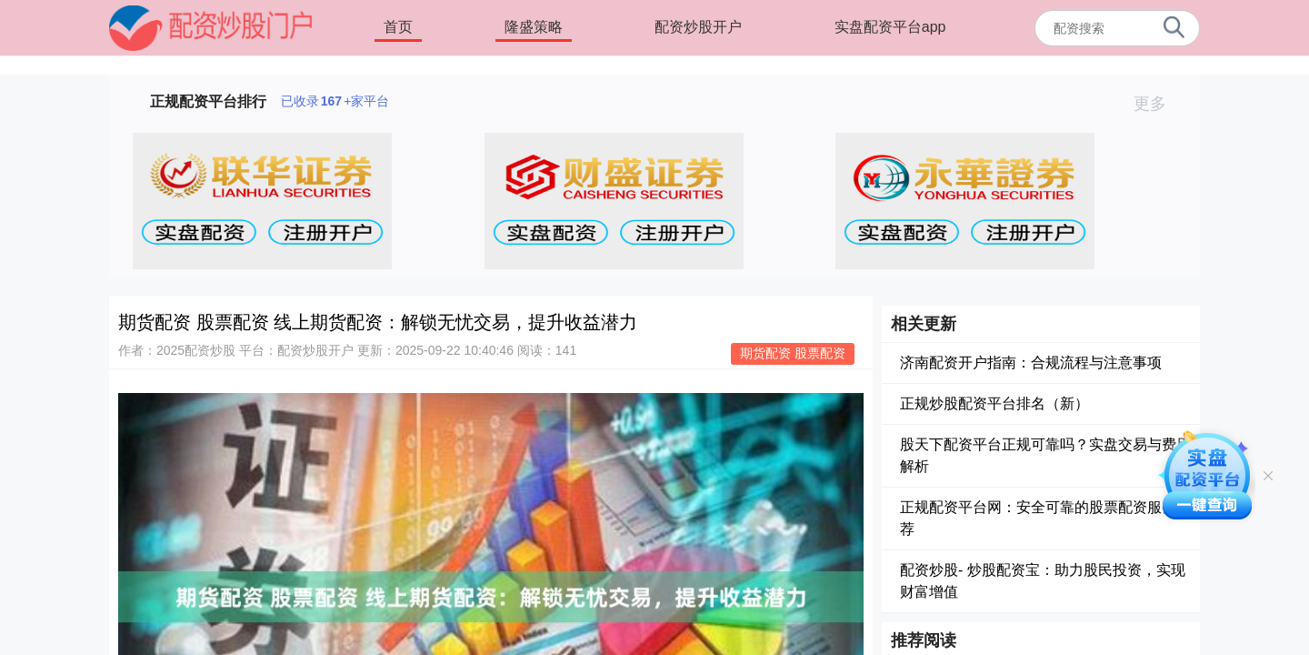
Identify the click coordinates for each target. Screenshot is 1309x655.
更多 (1158, 104)
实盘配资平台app (890, 27)
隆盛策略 (534, 27)
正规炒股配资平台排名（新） (994, 403)
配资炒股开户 (698, 27)
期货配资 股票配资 (792, 353)
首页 (398, 27)
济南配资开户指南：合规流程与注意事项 (1031, 362)
